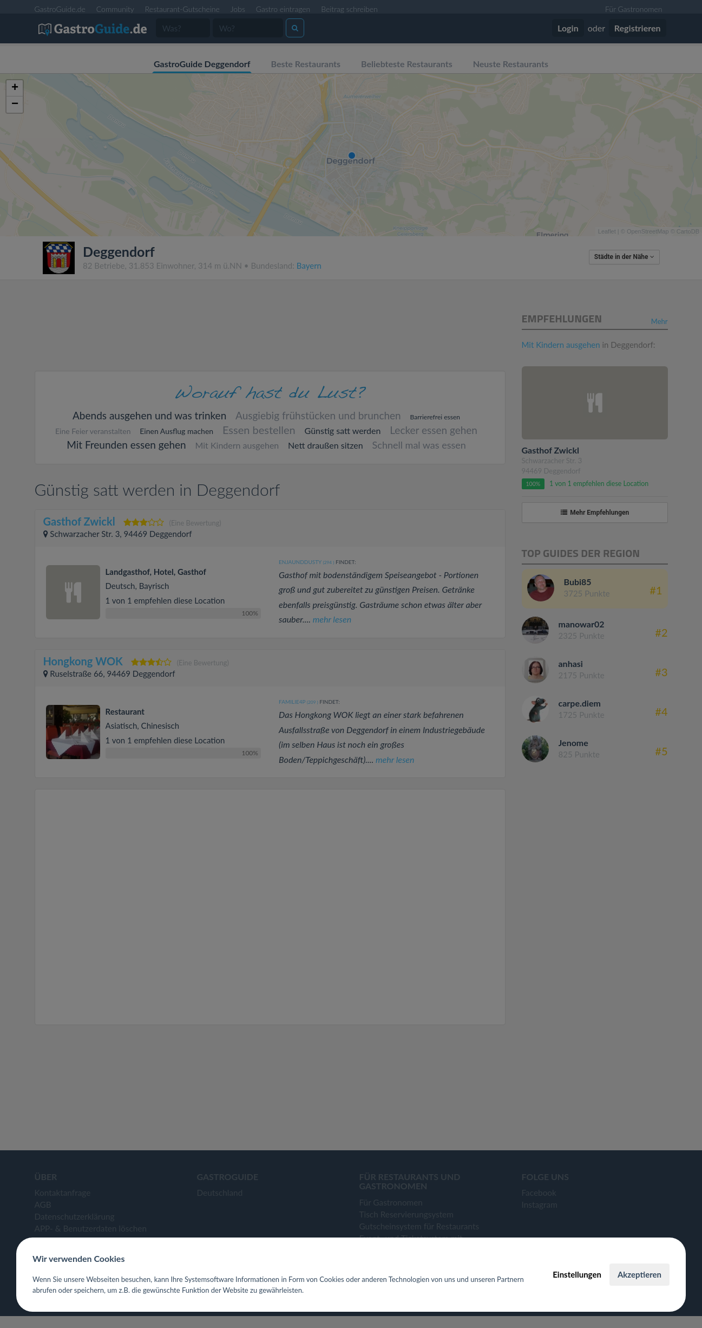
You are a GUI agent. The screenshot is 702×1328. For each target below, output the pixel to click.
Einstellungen (577, 1274)
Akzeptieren (639, 1274)
